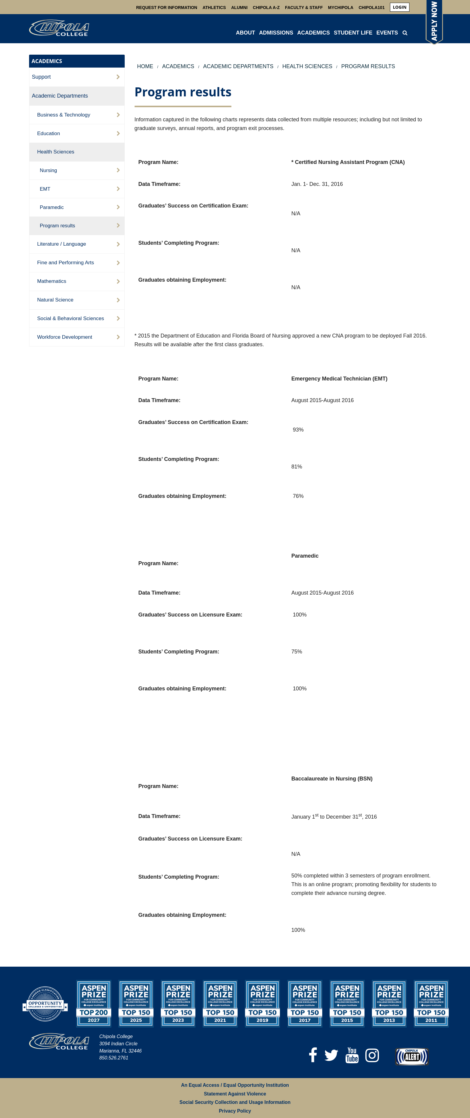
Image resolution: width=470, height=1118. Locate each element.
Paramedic (52, 207)
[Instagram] (372, 1055)
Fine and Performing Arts (65, 262)
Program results (57, 226)
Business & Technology (63, 115)
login (399, 7)
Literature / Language (61, 244)
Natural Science (55, 300)
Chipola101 (371, 7)
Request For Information (166, 7)
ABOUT (245, 33)
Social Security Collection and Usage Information (235, 1102)
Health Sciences (55, 152)
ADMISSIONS (276, 33)
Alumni (239, 7)
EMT (45, 189)
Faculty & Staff (304, 7)
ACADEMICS (313, 33)
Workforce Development (64, 337)
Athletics (214, 7)
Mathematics (51, 281)
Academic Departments (60, 96)
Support (41, 77)
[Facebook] (313, 1055)
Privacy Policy (235, 1110)
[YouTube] (352, 1055)
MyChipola (340, 7)
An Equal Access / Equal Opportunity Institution (235, 1085)
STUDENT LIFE (353, 33)
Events (387, 33)
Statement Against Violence (235, 1093)
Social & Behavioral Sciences (70, 318)
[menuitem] (399, 7)
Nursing (48, 170)
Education (48, 133)
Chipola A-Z (266, 7)
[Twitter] (331, 1055)
